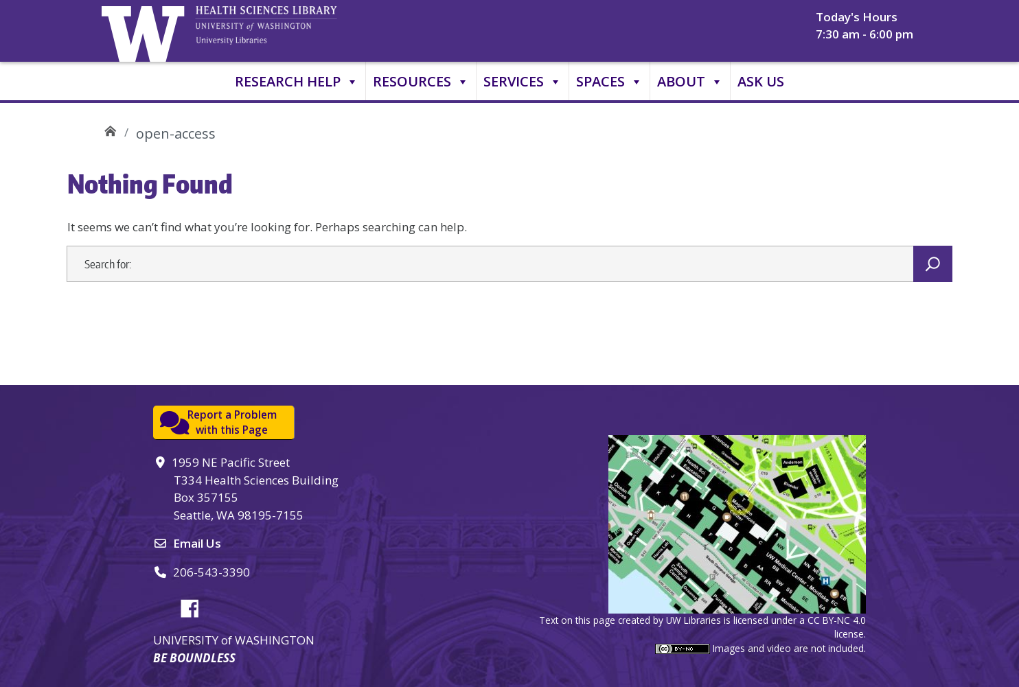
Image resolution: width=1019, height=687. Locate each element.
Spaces (609, 81)
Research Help (296, 81)
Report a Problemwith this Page (232, 422)
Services (522, 81)
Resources (421, 81)
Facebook (195, 606)
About (690, 81)
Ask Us (760, 81)
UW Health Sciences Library (110, 129)
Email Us (197, 543)
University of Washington (146, 31)
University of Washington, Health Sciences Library (283, 31)
